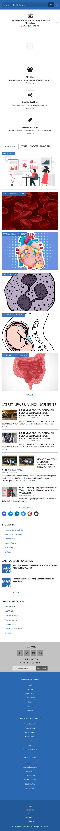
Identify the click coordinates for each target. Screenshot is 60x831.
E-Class (8, 552)
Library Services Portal (14, 629)
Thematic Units (10, 146)
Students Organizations (14, 530)
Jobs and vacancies (30, 767)
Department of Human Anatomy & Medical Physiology (30, 21)
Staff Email (9, 611)
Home (30, 806)
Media (30, 685)
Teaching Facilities (30, 102)
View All (29, 395)
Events (24, 146)
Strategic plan (30, 728)
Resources (30, 817)
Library (30, 745)
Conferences (30, 736)
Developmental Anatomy (13, 315)
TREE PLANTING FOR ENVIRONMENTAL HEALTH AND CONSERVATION (35, 566)
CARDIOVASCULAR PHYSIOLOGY (14, 234)
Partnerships (30, 698)
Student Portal (10, 543)
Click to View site (28, 481)
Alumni (30, 689)
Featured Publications (40, 146)
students (30, 706)
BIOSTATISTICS (8, 153)
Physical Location (30, 724)
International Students (13, 534)
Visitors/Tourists (30, 693)
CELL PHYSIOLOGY (9, 274)
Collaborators (10, 624)
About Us (30, 77)
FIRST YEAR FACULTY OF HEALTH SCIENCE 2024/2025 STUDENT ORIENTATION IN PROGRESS (36, 413)
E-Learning (9, 547)
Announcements (11, 620)
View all (16, 592)
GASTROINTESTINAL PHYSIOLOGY (15, 355)
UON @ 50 (30, 821)
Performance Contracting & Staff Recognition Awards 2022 (33, 580)
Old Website (30, 788)
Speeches (8, 633)
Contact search (30, 763)
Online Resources (30, 127)
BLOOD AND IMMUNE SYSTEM (14, 194)
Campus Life (30, 775)
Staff (30, 702)
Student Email (10, 539)
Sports (30, 741)
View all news (25, 508)
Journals (30, 710)
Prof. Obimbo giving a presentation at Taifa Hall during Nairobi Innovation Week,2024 (38, 490)
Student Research (30, 749)
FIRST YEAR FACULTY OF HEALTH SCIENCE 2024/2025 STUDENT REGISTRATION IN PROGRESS (36, 436)
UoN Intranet (10, 607)
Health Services (30, 780)
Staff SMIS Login (11, 615)
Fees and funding (30, 732)
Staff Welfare (30, 784)
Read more (30, 83)
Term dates (30, 771)
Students (30, 810)
